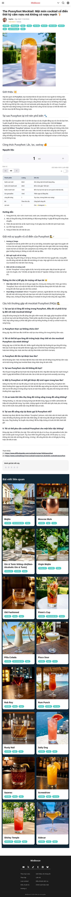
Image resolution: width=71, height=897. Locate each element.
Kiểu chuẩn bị (25, 885)
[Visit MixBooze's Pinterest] (43, 867)
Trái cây (36, 26)
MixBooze (35, 3)
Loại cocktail (24, 881)
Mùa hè (61, 26)
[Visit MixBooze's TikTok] (33, 867)
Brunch (44, 26)
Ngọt (22, 26)
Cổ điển (6, 26)
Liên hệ (38, 877)
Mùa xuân (53, 26)
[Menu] (3, 3)
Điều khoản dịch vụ (42, 881)
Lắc (5, 29)
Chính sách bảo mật (42, 885)
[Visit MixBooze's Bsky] (48, 867)
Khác (22, 29)
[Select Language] (68, 3)
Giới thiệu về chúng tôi (43, 874)
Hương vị (23, 888)
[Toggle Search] (63, 3)
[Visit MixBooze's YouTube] (23, 867)
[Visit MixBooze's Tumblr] (38, 867)
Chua (29, 26)
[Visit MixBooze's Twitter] (28, 867)
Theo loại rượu (25, 874)
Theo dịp (23, 877)
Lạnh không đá (13, 29)
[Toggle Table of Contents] (58, 3)
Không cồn (15, 26)
